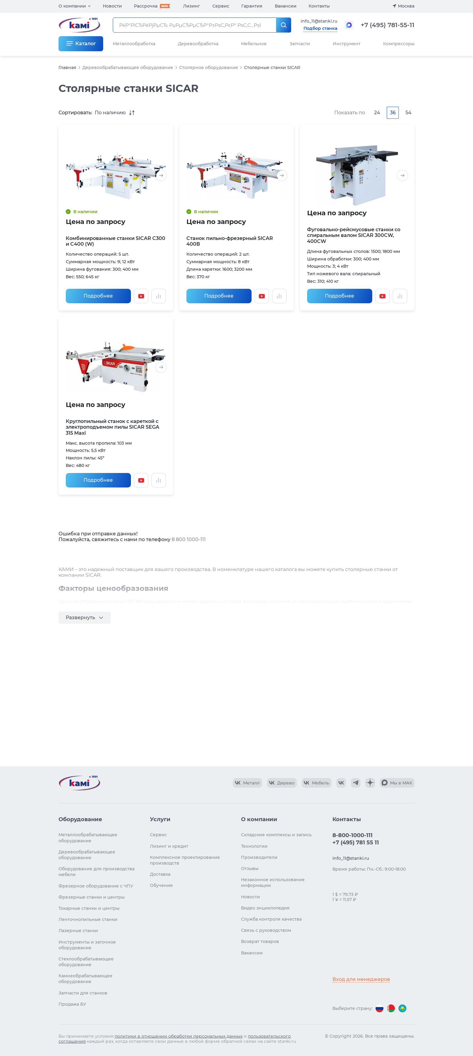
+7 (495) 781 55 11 (355, 842)
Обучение (161, 885)
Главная (67, 67)
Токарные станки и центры (89, 908)
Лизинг (191, 6)
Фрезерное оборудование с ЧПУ (96, 886)
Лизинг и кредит (169, 846)
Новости (112, 6)
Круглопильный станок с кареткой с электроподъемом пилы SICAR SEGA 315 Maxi (112, 427)
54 (408, 112)
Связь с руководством (266, 930)
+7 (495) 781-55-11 (387, 25)
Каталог (85, 43)
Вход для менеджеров (361, 979)
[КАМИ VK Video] (247, 783)
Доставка (160, 874)
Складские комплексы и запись (276, 834)
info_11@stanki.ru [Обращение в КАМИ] (319, 21)
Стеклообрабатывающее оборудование (86, 961)
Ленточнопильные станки (88, 919)
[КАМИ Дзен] (370, 783)
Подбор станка (320, 28)
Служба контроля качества (271, 919)
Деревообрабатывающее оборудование (127, 67)
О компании (72, 6)
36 (393, 112)
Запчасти (300, 43)
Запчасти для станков (83, 993)
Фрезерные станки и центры (92, 897)
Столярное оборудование (208, 67)
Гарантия (251, 6)
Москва (406, 6)
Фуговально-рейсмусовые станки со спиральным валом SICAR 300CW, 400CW (353, 235)
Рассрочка (145, 6)
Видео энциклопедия (265, 908)
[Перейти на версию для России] (379, 1008)
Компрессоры (398, 43)
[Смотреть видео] (141, 296)
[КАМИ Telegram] (355, 783)
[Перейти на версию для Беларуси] (391, 1008)
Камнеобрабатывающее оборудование (86, 978)
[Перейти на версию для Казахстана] (402, 1008)
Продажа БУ (72, 1004)
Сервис (220, 6)
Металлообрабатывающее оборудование (88, 837)
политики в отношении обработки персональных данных (179, 1036)
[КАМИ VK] (341, 783)
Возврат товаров (260, 941)
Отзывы (250, 868)
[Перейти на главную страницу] (79, 782)
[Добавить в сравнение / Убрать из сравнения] (158, 296)
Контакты (319, 6)
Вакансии (286, 6)
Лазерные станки (78, 930)
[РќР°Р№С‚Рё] (283, 25)
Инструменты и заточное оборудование (87, 944)
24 (377, 112)
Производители (259, 857)
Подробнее (98, 296)
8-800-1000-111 (352, 835)
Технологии (254, 846)
